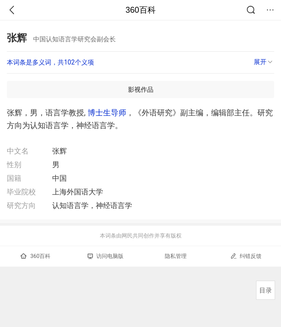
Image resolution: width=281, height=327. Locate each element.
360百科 (140, 10)
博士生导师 (107, 112)
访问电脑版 (105, 256)
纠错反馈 (245, 256)
